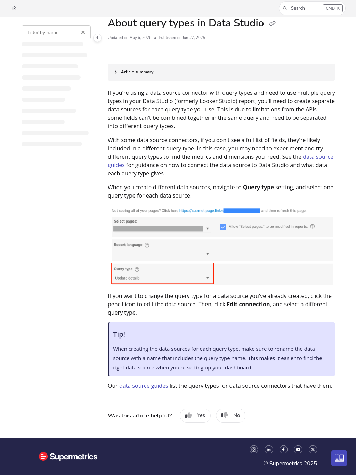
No (230, 415)
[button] (312, 8)
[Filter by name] (56, 32)
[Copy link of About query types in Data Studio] (272, 24)
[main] (221, 227)
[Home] (14, 8)
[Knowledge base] (339, 458)
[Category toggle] (97, 38)
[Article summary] (221, 72)
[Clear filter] (83, 32)
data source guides (143, 386)
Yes (195, 415)
